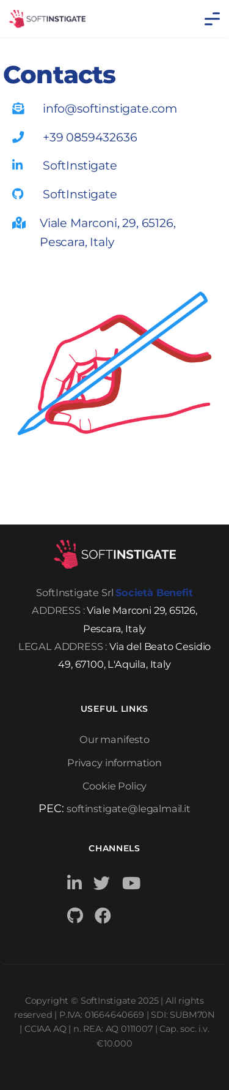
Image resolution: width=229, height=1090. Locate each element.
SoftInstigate (80, 165)
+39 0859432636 (90, 137)
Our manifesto (114, 739)
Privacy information (114, 762)
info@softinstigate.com (110, 108)
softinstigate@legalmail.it (128, 808)
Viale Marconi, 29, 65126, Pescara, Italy (108, 232)
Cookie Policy (114, 786)
